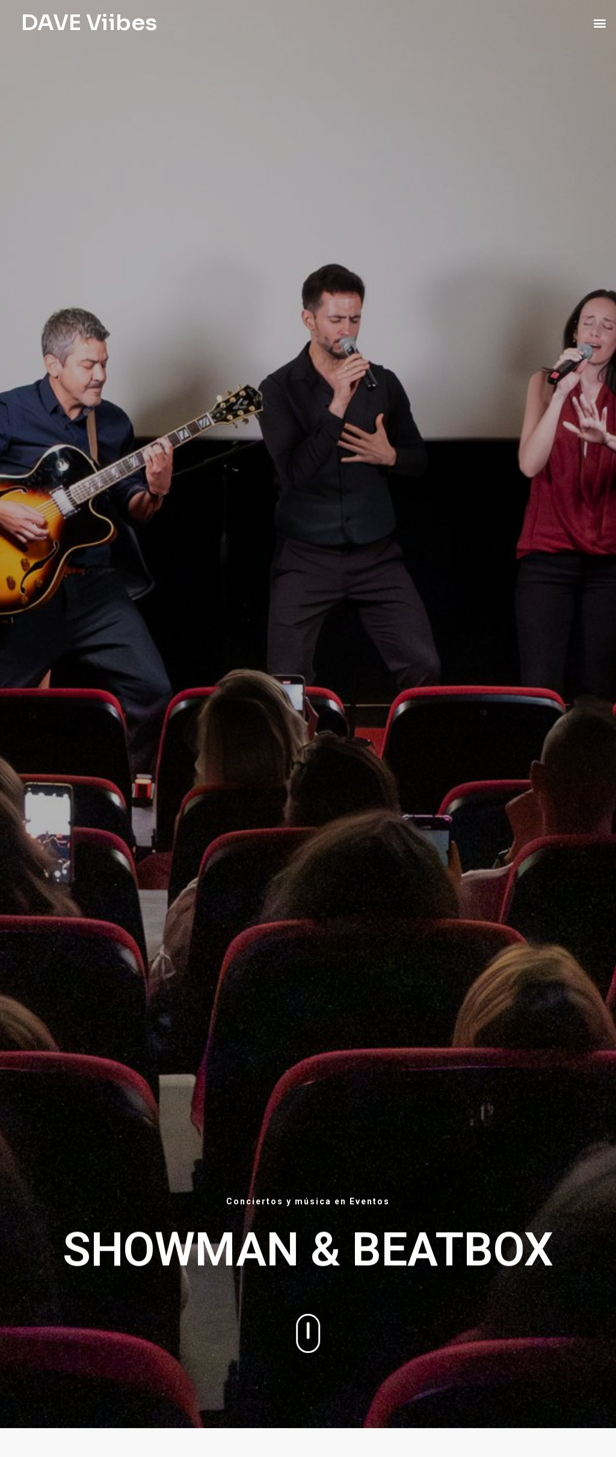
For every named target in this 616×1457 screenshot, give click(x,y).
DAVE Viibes (89, 22)
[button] (600, 23)
